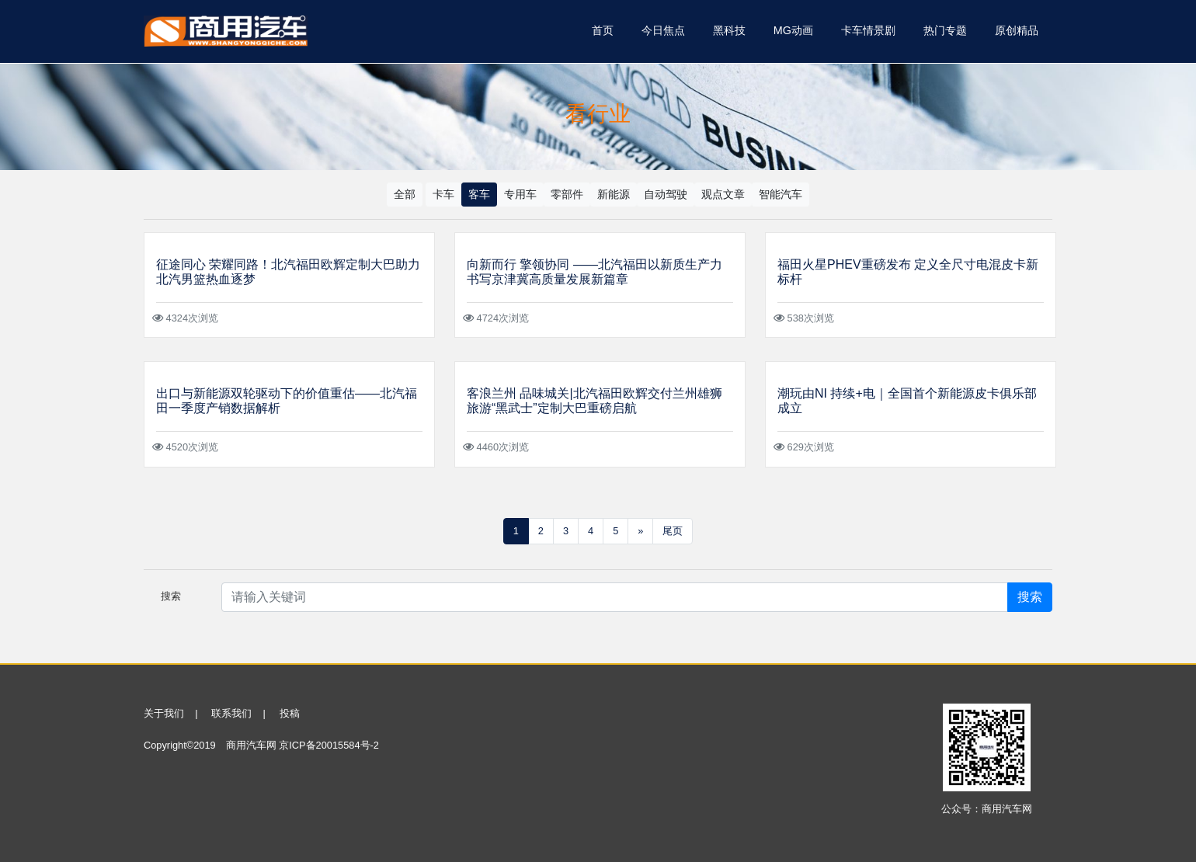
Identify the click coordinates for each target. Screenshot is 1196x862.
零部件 (567, 194)
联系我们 (231, 713)
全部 (404, 194)
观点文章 (723, 194)
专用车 (520, 194)
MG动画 (793, 30)
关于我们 (164, 713)
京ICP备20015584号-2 (329, 745)
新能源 (613, 194)
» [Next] (640, 531)
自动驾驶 (665, 194)
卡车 (443, 194)
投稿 (290, 713)
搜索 (1029, 596)
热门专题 (945, 30)
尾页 (672, 531)
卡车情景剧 (868, 30)
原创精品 (1016, 30)
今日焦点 (663, 30)
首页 (603, 30)
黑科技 (729, 30)
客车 (479, 194)
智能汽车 (780, 194)
